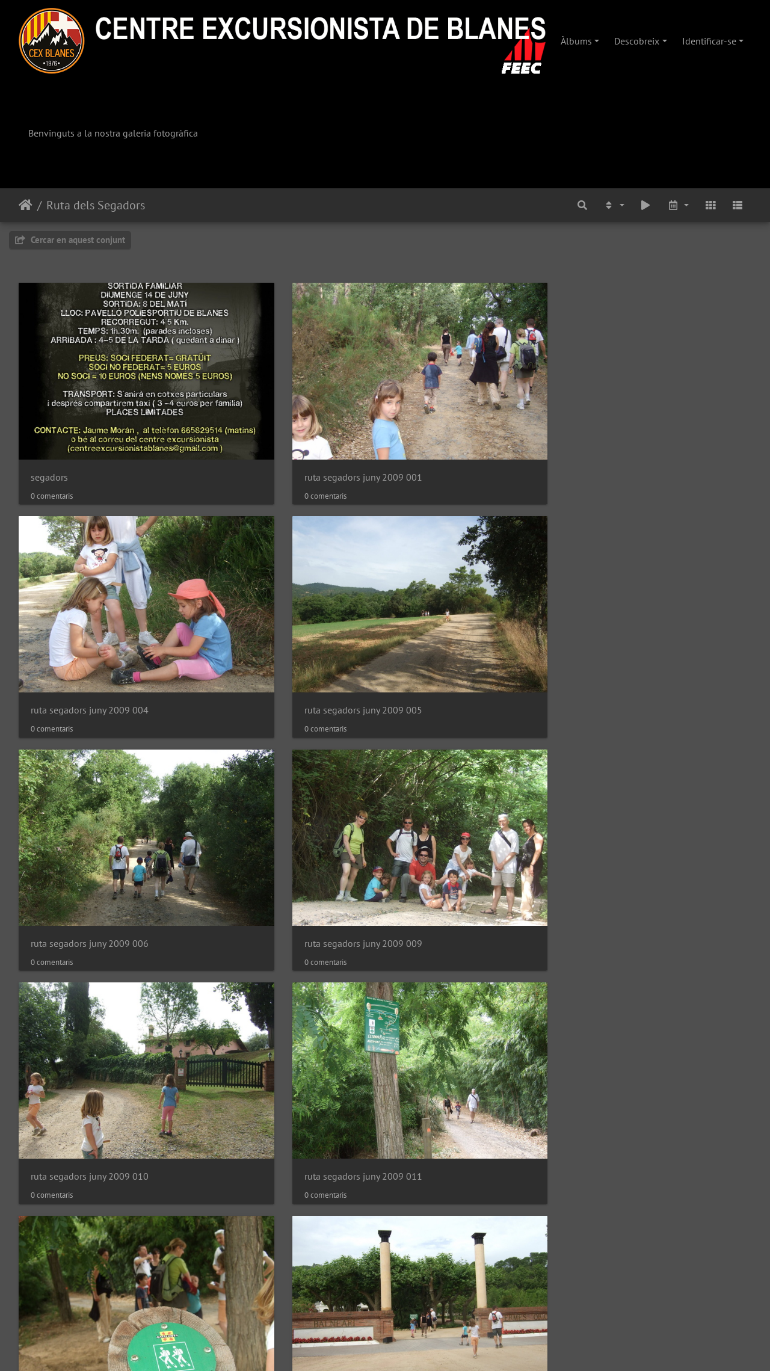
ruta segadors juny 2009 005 (653, 418)
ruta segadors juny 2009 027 (653, 939)
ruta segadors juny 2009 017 (465, 765)
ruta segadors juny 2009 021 (90, 939)
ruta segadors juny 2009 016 (277, 765)
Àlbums (576, 41)
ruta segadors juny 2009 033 (90, 1287)
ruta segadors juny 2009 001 (277, 418)
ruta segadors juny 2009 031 (465, 1113)
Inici (25, 205)
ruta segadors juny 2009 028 (90, 1113)
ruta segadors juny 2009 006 (90, 591)
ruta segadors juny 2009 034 (277, 1287)
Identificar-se (709, 41)
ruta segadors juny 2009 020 (653, 765)
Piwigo (422, 1346)
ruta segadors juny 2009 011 (653, 591)
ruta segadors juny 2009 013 (90, 765)
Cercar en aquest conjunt (70, 239)
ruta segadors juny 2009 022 (277, 939)
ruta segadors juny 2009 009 (277, 591)
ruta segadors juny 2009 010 (465, 591)
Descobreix (636, 41)
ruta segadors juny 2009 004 (465, 418)
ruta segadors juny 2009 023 (465, 939)
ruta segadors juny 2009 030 (277, 1113)
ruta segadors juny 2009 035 (465, 1287)
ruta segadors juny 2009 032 (653, 1113)
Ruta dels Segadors (95, 205)
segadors (49, 418)
